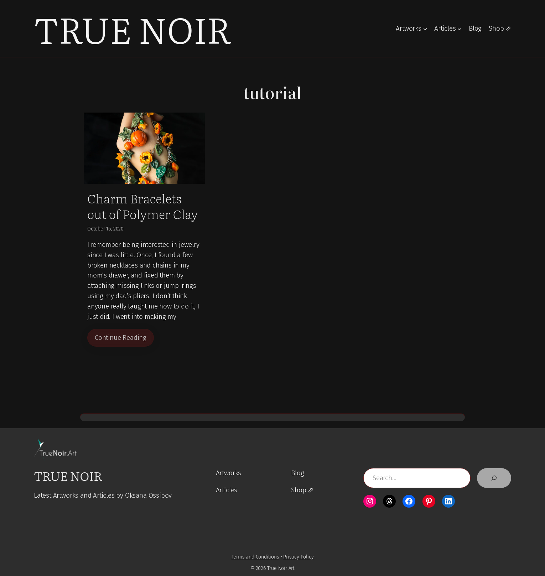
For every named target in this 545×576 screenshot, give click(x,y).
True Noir (132, 28)
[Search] (494, 478)
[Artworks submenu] (425, 28)
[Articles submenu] (459, 28)
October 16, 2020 (105, 229)
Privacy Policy (298, 557)
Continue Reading (120, 337)
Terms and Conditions (255, 557)
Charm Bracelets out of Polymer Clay (142, 206)
